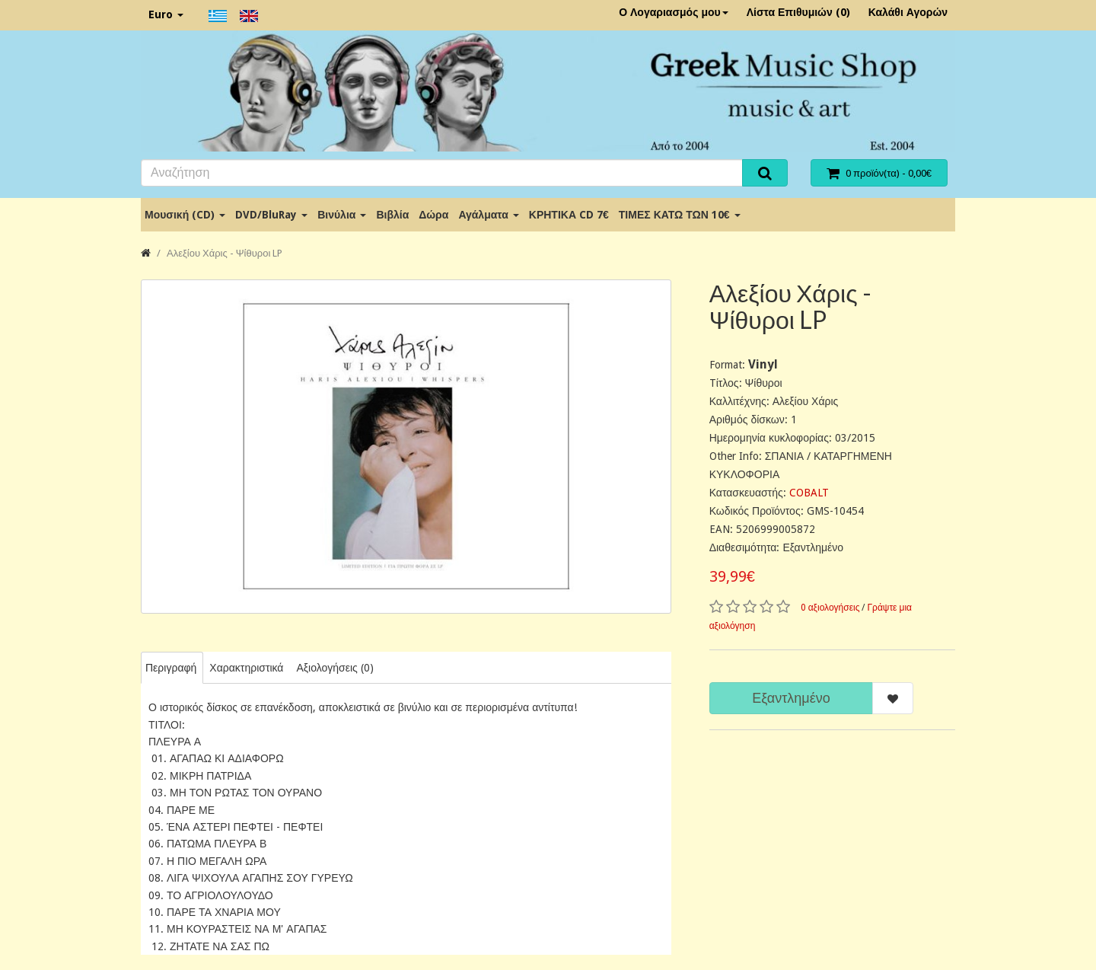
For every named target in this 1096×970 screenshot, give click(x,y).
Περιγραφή (170, 668)
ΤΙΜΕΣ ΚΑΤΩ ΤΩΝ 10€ (680, 215)
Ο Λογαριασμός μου (673, 12)
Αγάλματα (488, 215)
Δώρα (433, 215)
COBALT (809, 493)
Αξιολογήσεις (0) (334, 668)
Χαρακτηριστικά (246, 668)
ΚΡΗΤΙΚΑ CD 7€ (569, 215)
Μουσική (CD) (185, 215)
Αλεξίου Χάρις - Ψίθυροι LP (224, 253)
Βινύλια (341, 215)
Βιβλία (392, 215)
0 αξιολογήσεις (830, 607)
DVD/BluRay (271, 215)
